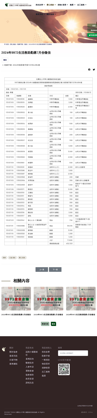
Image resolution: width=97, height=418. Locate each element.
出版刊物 (13, 360)
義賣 (72, 5)
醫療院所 (30, 363)
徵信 (5, 60)
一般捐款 (46, 360)
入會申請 (30, 367)
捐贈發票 (46, 367)
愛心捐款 (50, 5)
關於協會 (50, 14)
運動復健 (30, 371)
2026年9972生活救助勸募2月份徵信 (48, 314)
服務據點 (13, 364)
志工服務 (81, 5)
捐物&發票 (62, 5)
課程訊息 (30, 382)
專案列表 (45, 324)
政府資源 (30, 378)
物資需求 (46, 364)
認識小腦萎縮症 (32, 353)
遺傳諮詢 (30, 359)
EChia (90, 412)
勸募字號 (46, 356)
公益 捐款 (12, 257)
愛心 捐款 (22, 257)
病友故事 (39, 5)
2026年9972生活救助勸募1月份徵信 (80, 314)
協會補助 (30, 375)
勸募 (4, 257)
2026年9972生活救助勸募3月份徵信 (16, 314)
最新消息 (39, 14)
